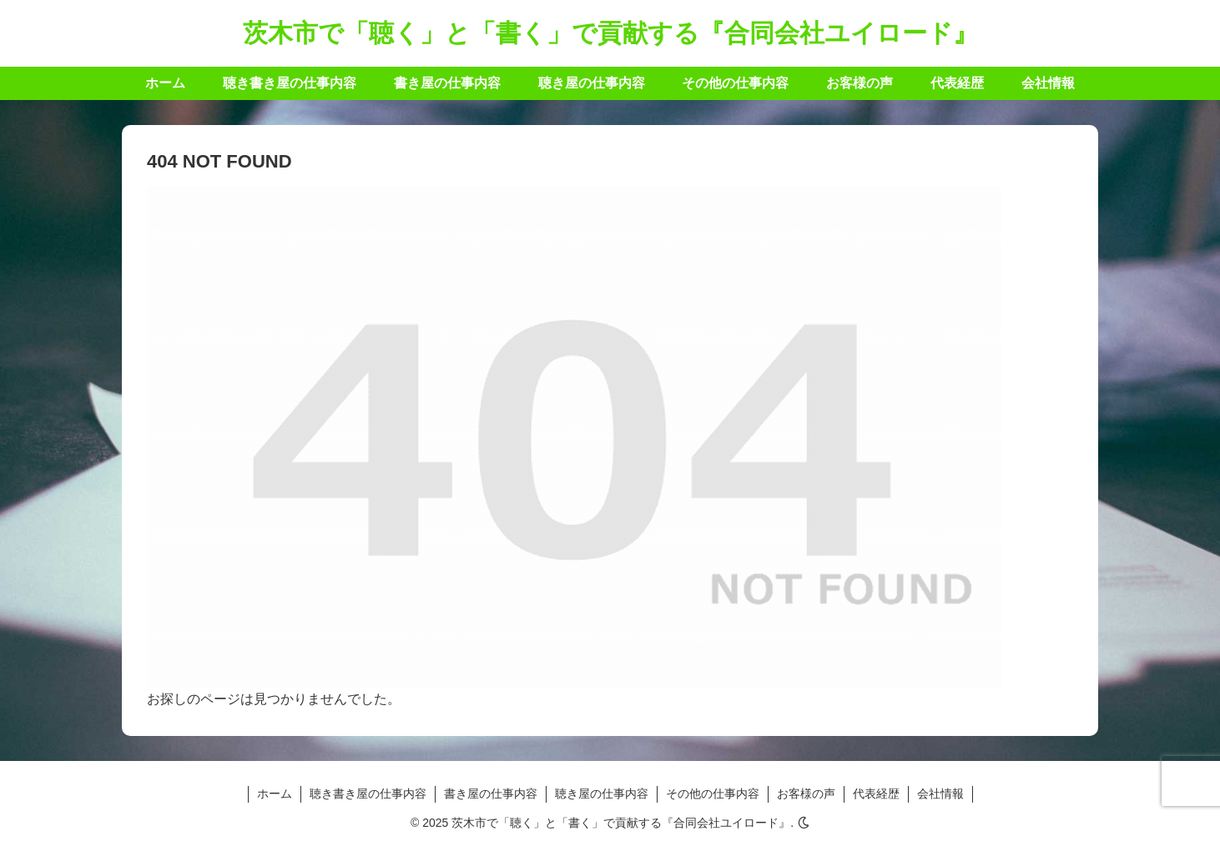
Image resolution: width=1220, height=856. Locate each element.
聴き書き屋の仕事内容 (368, 793)
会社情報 (940, 793)
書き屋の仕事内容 (490, 793)
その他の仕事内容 (712, 793)
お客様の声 (806, 793)
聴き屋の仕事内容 (601, 793)
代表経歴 (876, 793)
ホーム (274, 793)
